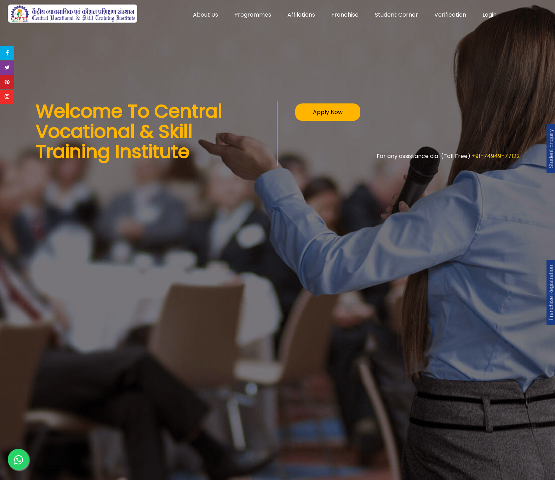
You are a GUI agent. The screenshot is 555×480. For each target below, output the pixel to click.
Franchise (345, 15)
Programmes (252, 15)
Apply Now (328, 112)
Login (489, 15)
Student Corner (396, 15)
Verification (450, 15)
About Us (205, 15)
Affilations (301, 15)
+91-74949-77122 (496, 156)
